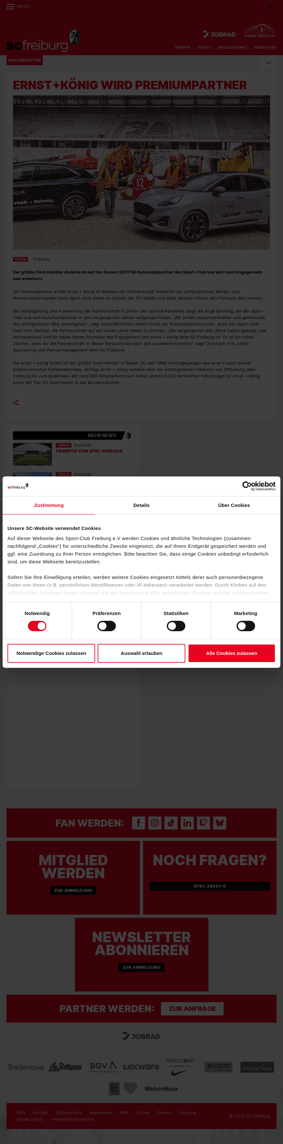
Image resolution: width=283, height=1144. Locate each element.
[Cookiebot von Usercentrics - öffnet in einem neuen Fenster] (247, 486)
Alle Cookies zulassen (231, 653)
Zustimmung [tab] (49, 505)
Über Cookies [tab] (234, 505)
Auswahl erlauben (141, 653)
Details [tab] (141, 505)
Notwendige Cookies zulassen (51, 653)
